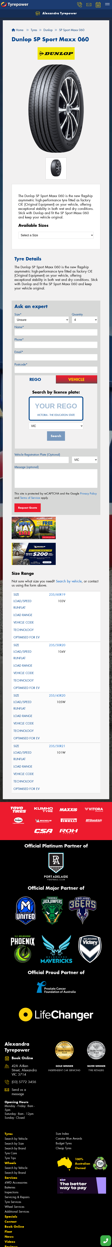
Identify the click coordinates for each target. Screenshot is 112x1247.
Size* (17, 314)
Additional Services (17, 1185)
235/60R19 (57, 568)
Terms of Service (30, 498)
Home (17, 30)
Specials (11, 1190)
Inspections (11, 1166)
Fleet (8, 1205)
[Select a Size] (56, 235)
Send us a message (19, 1065)
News (9, 1210)
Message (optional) (26, 467)
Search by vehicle (69, 554)
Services (11, 1151)
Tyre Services (13, 1175)
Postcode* (20, 364)
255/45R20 (57, 669)
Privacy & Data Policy (26, 1237)
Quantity (77, 314)
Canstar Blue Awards (69, 1112)
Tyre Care (11, 1127)
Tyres (9, 1107)
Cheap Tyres (63, 1122)
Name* (19, 327)
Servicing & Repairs (17, 1170)
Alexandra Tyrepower (56, 13)
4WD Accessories (16, 1156)
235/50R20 (57, 619)
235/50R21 (57, 719)
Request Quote (27, 507)
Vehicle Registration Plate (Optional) (37, 455)
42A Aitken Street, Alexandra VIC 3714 (24, 1043)
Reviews (11, 1220)
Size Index (62, 1107)
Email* (18, 352)
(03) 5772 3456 (24, 1055)
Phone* (19, 339)
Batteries (10, 1161)
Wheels (10, 1136)
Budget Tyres (64, 1117)
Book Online (14, 1200)
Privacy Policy (88, 493)
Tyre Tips (10, 1131)
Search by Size (14, 1117)
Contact (10, 1195)
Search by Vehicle (16, 1112)
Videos (10, 1215)
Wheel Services (14, 1180)
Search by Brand (15, 1122)
